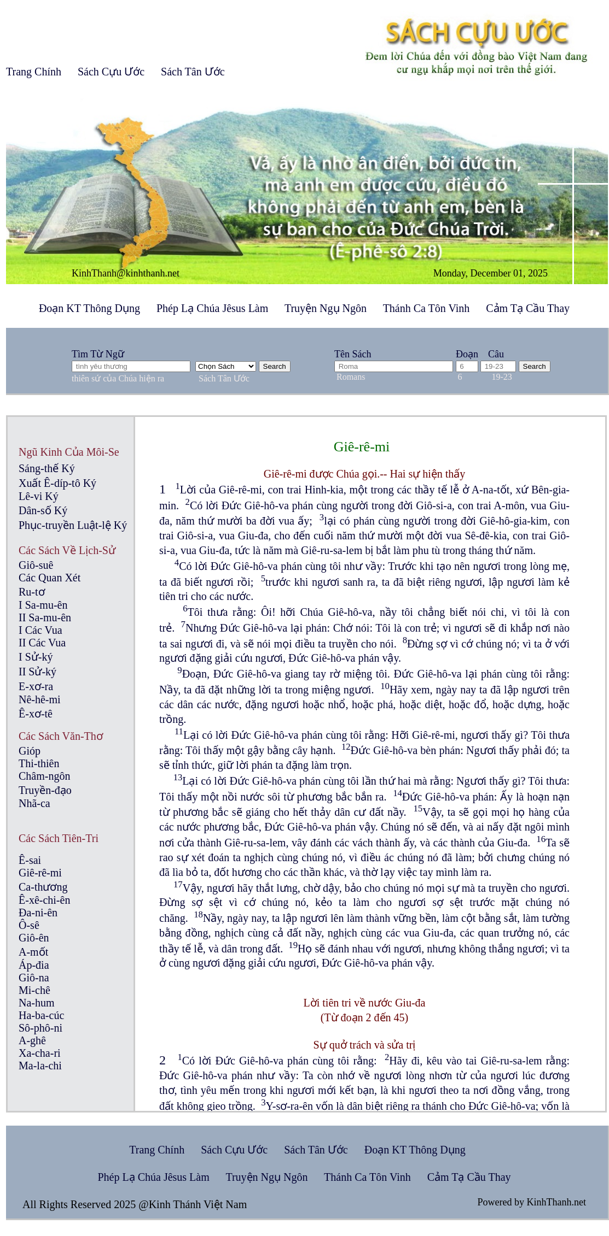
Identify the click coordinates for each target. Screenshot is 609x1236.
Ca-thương (43, 887)
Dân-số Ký (43, 510)
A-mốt (33, 952)
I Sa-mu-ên (43, 605)
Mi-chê (34, 990)
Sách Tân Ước (193, 72)
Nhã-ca (34, 803)
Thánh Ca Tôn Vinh (426, 308)
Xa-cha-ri (40, 1053)
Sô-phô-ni (40, 1028)
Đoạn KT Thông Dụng (89, 308)
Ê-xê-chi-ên (44, 900)
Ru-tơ (32, 592)
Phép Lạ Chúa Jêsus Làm (212, 308)
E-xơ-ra (36, 686)
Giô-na (34, 978)
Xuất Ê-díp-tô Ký (57, 483)
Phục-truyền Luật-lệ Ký (73, 525)
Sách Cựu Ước (111, 72)
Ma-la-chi (40, 1066)
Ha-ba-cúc (41, 1015)
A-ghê (32, 1040)
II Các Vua (42, 643)
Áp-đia (34, 965)
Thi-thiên (39, 763)
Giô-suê (36, 565)
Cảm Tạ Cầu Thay (528, 308)
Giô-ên (34, 938)
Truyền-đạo (45, 790)
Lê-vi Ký (39, 496)
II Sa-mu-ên (45, 617)
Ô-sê (29, 925)
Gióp (29, 751)
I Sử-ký (36, 657)
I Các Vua (40, 630)
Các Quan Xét (49, 578)
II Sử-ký (37, 672)
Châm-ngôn (44, 776)
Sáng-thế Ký (47, 468)
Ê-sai (30, 860)
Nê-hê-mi (40, 699)
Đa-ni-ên (38, 913)
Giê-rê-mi (40, 873)
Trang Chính (33, 72)
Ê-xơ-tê (36, 714)
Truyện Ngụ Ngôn (326, 308)
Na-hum (37, 1003)
